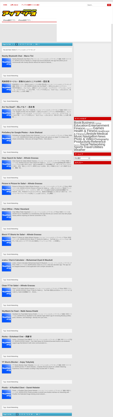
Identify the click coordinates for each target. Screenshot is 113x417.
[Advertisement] (76, 25)
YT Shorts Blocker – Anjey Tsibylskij (18, 362)
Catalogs (98, 123)
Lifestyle (90, 133)
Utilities (98, 147)
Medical (102, 133)
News (102, 136)
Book (77, 122)
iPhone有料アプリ (24, 20)
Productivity (82, 141)
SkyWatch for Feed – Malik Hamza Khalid (20, 311)
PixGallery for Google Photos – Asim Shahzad (22, 132)
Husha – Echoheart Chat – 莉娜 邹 (17, 337)
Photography (101, 139)
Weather (79, 149)
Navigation (90, 136)
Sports (78, 147)
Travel (88, 147)
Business (88, 122)
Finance (79, 128)
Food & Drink (89, 129)
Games (98, 128)
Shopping (77, 145)
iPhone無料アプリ (9, 20)
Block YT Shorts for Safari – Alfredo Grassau (21, 235)
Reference (98, 141)
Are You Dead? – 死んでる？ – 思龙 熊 (18, 107)
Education (81, 125)
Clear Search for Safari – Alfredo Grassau (20, 158)
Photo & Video (84, 139)
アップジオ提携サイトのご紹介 (30, 5)
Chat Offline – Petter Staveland (15, 209)
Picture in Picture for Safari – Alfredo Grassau (22, 183)
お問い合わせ (14, 5)
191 (36, 44)
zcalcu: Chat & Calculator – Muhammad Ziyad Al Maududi (27, 260)
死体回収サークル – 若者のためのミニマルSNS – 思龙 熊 (25, 81)
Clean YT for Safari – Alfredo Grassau (18, 286)
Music (78, 136)
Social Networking (12, 76)
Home (5, 5)
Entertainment (98, 125)
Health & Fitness (85, 131)
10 (31, 44)
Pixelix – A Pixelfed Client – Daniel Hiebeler (21, 388)
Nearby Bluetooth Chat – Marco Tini (17, 56)
